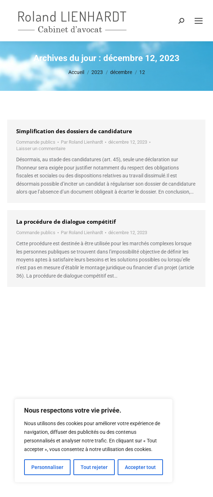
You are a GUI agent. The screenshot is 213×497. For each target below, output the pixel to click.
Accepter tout (140, 467)
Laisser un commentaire (40, 148)
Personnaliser (47, 467)
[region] (93, 441)
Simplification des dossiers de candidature (74, 131)
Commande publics (35, 142)
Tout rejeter (94, 467)
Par (82, 142)
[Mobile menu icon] (198, 21)
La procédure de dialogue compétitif (66, 221)
